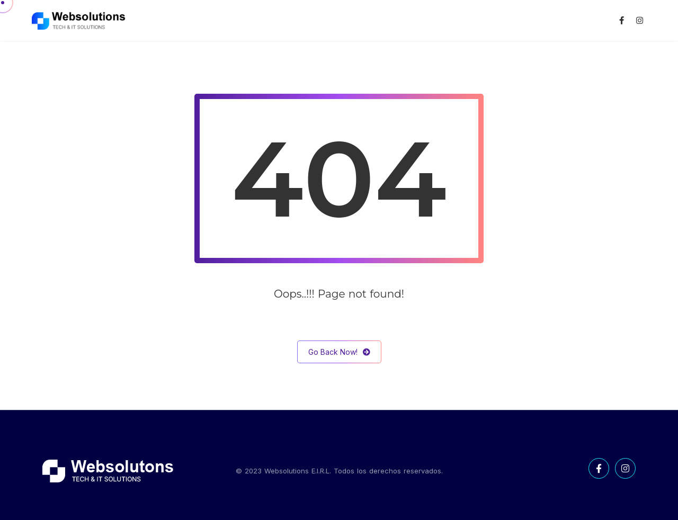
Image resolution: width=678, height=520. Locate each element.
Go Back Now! (339, 351)
